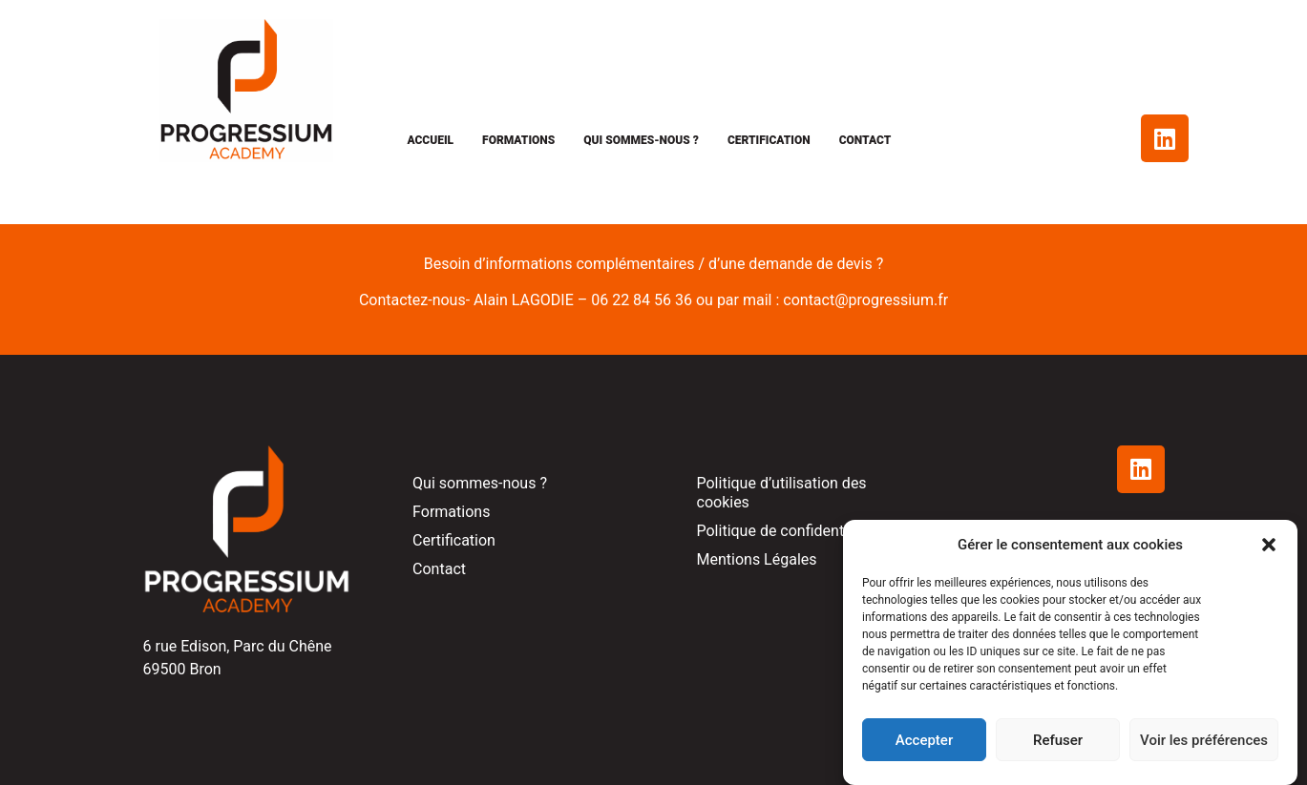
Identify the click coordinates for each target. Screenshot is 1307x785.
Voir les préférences (1204, 740)
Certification (769, 140)
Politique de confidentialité (787, 531)
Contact (865, 140)
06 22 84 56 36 (641, 300)
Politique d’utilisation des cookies (782, 492)
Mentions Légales (757, 559)
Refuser (1058, 740)
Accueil (430, 140)
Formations (518, 140)
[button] (1268, 544)
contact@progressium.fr (865, 300)
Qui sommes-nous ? (641, 140)
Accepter (924, 740)
